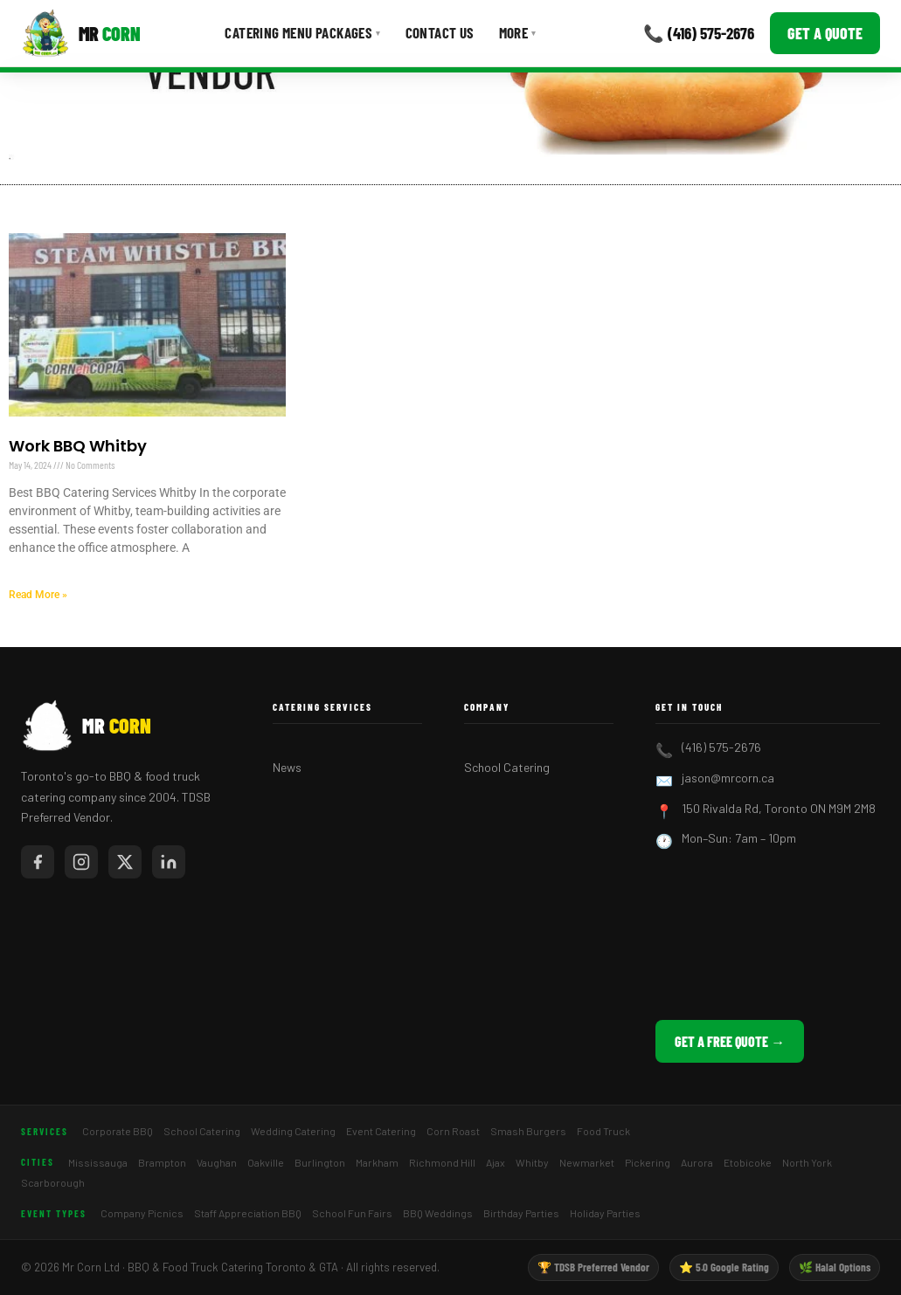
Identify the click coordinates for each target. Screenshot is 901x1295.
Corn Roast (453, 1131)
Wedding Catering (293, 1131)
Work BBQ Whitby (78, 446)
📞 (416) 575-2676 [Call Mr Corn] (698, 33)
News (287, 767)
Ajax (495, 1162)
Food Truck (603, 1131)
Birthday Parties (521, 1213)
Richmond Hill (442, 1162)
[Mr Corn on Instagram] (81, 861)
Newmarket (586, 1162)
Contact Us (440, 32)
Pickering (647, 1162)
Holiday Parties (605, 1213)
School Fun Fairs (352, 1213)
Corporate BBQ (117, 1131)
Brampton (162, 1162)
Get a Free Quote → (730, 1041)
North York (807, 1162)
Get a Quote (825, 33)
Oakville (265, 1162)
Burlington (320, 1162)
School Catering (507, 767)
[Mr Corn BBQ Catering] (81, 33)
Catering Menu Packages (302, 32)
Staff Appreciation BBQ (247, 1213)
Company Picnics (142, 1213)
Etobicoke (748, 1162)
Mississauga (98, 1162)
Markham (377, 1162)
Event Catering (381, 1131)
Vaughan (217, 1162)
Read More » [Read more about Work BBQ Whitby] (38, 595)
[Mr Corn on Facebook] (37, 861)
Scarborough (53, 1182)
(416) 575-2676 (721, 747)
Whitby (532, 1162)
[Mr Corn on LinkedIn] (168, 861)
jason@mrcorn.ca (728, 777)
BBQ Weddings (438, 1213)
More (518, 32)
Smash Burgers (528, 1131)
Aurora (697, 1162)
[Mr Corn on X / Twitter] (125, 861)
